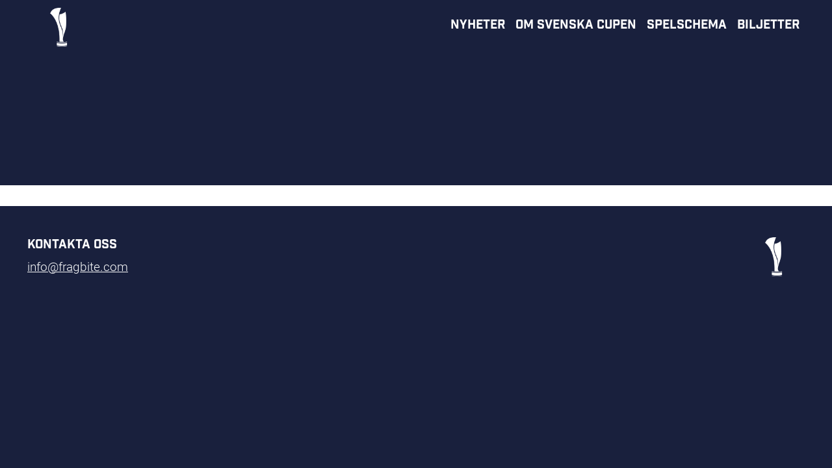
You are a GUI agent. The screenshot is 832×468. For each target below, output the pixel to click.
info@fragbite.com (77, 266)
